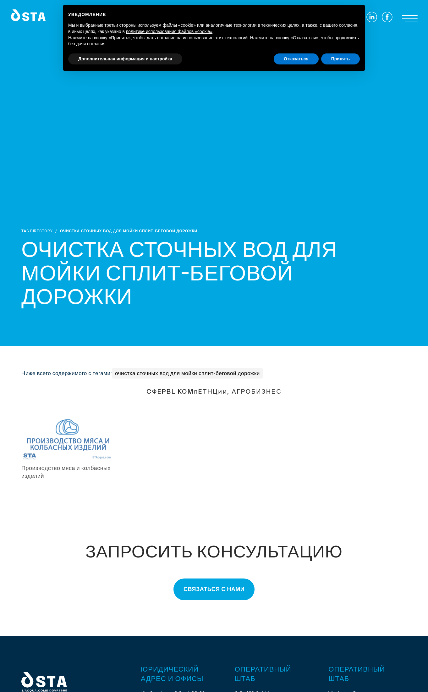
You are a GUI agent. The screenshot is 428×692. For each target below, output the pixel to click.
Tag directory (36, 231)
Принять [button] (340, 58)
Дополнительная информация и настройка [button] (125, 58)
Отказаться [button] (296, 58)
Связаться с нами (214, 589)
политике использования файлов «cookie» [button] (169, 31)
